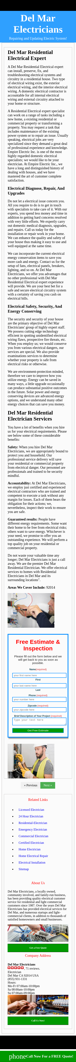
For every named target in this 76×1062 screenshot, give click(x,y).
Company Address (38, 957)
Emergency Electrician (33, 830)
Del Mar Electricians (38, 24)
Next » (47, 786)
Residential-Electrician (33, 824)
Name (38, 669)
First (38, 679)
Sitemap (24, 870)
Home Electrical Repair (33, 857)
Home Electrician (29, 850)
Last (38, 690)
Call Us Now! (38, 1021)
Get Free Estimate (38, 731)
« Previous (30, 786)
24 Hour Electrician (31, 817)
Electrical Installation (32, 863)
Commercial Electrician (33, 837)
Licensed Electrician (31, 811)
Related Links (38, 801)
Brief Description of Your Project (38, 716)
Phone (38, 695)
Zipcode (38, 705)
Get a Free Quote (38, 949)
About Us (38, 884)
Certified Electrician (31, 844)
